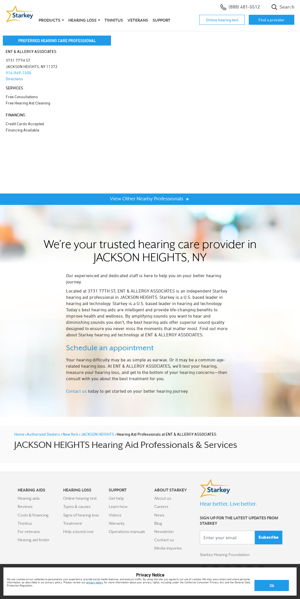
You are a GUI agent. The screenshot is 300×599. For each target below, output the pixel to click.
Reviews (25, 506)
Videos (115, 515)
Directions (14, 78)
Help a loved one (78, 531)
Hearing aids (29, 498)
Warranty (117, 523)
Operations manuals (127, 531)
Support (161, 20)
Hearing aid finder (34, 540)
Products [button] (49, 20)
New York (71, 434)
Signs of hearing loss (81, 515)
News (159, 515)
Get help (116, 498)
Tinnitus (113, 20)
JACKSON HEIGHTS (98, 434)
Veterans (138, 20)
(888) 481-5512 (240, 7)
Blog (158, 523)
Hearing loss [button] (82, 20)
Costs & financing (33, 515)
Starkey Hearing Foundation (225, 554)
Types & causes (77, 506)
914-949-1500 (18, 72)
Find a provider (271, 19)
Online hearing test (222, 19)
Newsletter (164, 531)
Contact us (76, 391)
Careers (161, 506)
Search (282, 7)
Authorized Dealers (44, 434)
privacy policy (94, 582)
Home (19, 434)
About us (162, 498)
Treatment (72, 523)
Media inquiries (168, 548)
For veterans (29, 531)
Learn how (118, 506)
